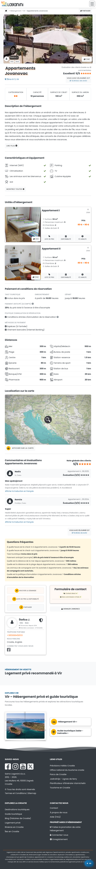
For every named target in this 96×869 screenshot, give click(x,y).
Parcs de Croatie (58, 774)
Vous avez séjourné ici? (78, 79)
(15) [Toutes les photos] (36, 277)
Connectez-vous (59, 835)
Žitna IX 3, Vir (12, 79)
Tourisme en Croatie (60, 787)
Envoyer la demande (25, 591)
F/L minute (82, 237)
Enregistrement (59, 839)
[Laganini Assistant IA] (89, 863)
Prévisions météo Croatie (62, 765)
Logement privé (12, 822)
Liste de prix (49, 237)
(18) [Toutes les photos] (87, 59)
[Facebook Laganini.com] (8, 766)
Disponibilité (66, 237)
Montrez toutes (15, 189)
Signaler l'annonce (70, 609)
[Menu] (92, 4)
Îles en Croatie (12, 831)
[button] (48, 420)
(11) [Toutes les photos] (36, 239)
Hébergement (15, 11)
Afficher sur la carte (20, 448)
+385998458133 (15, 635)
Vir (24, 11)
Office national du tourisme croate (67, 770)
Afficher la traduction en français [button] (19, 491)
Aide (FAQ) (55, 816)
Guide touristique (13, 814)
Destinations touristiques (17, 809)
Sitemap (32, 793)
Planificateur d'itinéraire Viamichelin (68, 783)
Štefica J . (14, 57)
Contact (54, 808)
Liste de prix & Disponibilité (25, 599)
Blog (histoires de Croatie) (18, 818)
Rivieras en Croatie (14, 827)
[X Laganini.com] (30, 766)
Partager (85, 11)
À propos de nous (58, 812)
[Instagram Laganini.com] (15, 766)
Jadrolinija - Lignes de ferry (63, 778)
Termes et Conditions (15, 793)
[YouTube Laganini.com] (23, 766)
